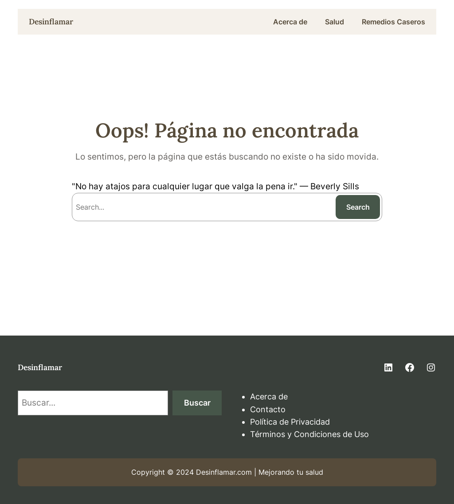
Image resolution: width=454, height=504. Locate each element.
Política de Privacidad (290, 421)
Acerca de (269, 396)
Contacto (268, 409)
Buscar (197, 402)
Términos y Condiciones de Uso (309, 434)
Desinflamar (51, 21)
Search (358, 207)
